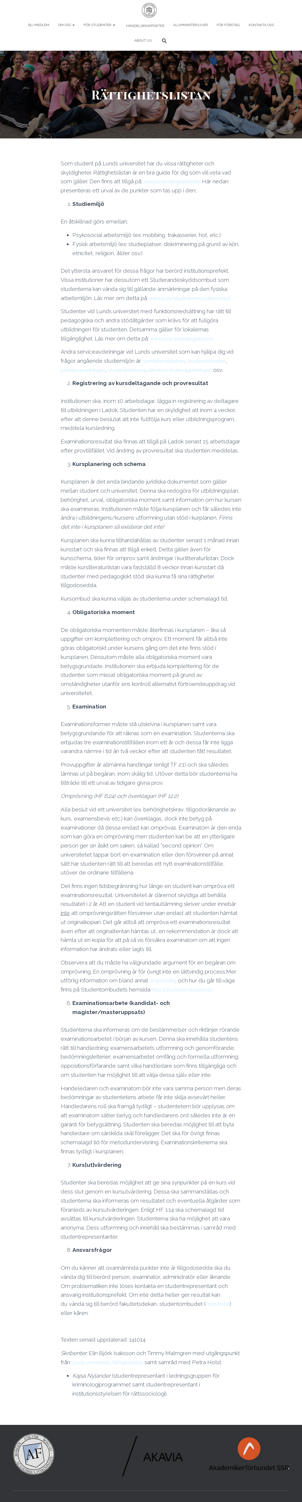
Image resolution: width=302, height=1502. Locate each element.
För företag (228, 25)
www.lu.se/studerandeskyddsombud (108, 307)
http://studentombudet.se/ (186, 1007)
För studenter (99, 25)
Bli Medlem (38, 25)
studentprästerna (137, 378)
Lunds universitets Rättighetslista (112, 1380)
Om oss (66, 25)
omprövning (164, 998)
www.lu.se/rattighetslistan (176, 181)
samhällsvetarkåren (167, 370)
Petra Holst (220, 1322)
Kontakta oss (261, 25)
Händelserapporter (144, 26)
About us (143, 40)
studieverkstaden (216, 370)
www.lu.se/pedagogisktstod (185, 347)
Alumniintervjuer (190, 25)
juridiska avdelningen (87, 378)
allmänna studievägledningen (198, 378)
